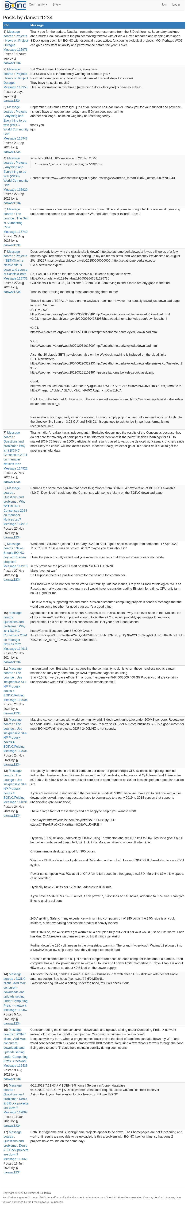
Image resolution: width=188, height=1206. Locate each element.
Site (57, 4)
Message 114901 (15, 751)
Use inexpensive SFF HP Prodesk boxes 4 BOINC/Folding (15, 686)
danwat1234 (12, 63)
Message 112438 (15, 1065)
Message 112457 (15, 1010)
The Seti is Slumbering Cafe (15, 223)
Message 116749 (15, 232)
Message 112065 (15, 1159)
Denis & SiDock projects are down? (15, 1103)
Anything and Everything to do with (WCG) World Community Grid (15, 125)
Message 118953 (15, 87)
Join (164, 4)
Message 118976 (15, 49)
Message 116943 (15, 138)
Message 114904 (15, 700)
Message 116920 (15, 189)
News (20, 548)
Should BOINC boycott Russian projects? (14, 557)
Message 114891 (15, 802)
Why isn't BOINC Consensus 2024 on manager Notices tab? (15, 455)
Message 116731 (15, 278)
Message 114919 (15, 524)
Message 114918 (15, 566)
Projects (21, 36)
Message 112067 (15, 1112)
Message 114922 (15, 468)
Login (176, 4)
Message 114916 (15, 648)
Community (38, 4)
